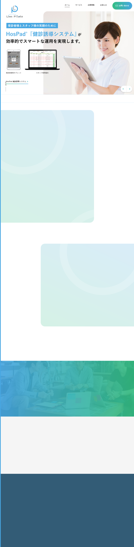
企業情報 (91, 5)
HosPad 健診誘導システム (16, 81)
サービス (78, 5)
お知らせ (103, 5)
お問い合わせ (124, 6)
